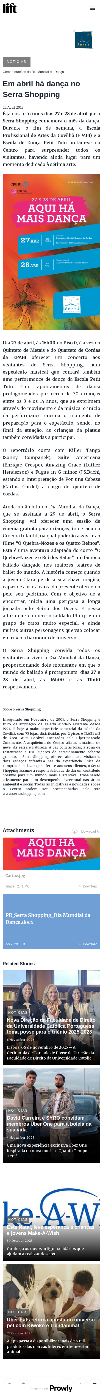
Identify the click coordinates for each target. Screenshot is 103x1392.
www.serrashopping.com (24, 794)
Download (88, 886)
